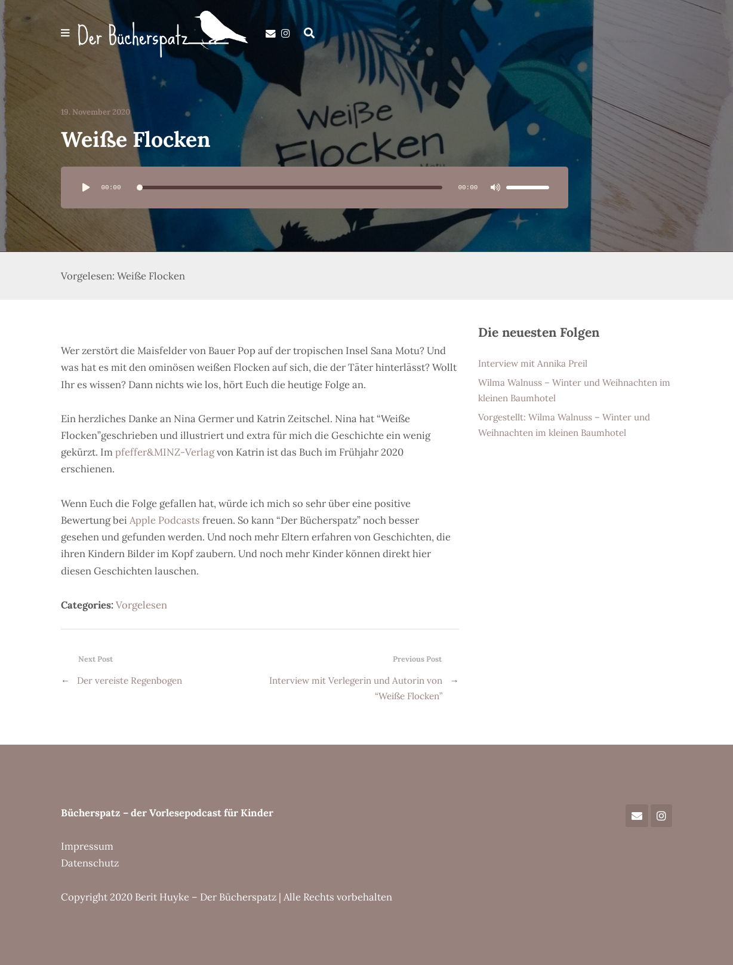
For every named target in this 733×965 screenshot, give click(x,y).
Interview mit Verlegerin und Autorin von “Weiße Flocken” (355, 688)
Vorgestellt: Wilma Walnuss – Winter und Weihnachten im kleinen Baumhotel (564, 424)
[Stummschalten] (495, 187)
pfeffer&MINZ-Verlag (164, 452)
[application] (314, 187)
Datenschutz (90, 862)
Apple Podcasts (165, 520)
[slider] (289, 187)
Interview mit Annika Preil (532, 363)
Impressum (87, 846)
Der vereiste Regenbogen (129, 680)
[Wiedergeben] (86, 187)
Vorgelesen (141, 604)
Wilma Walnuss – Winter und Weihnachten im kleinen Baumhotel (574, 390)
